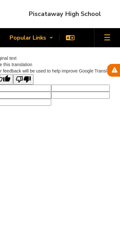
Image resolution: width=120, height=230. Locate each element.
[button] (31, 37)
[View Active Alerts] (113, 70)
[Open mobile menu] (107, 37)
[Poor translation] (23, 79)
